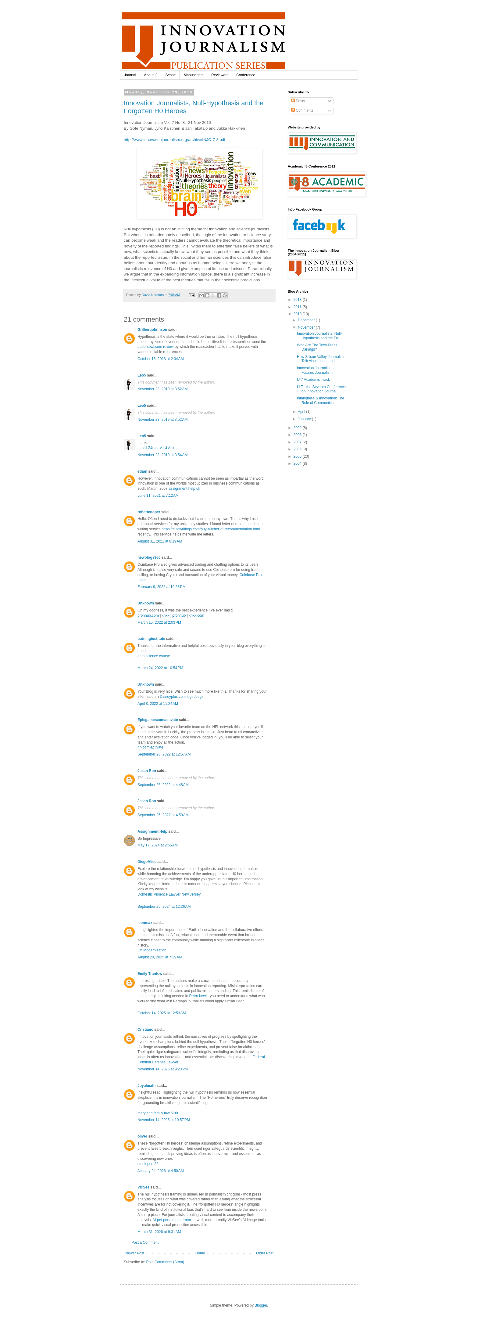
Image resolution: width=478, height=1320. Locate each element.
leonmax (144, 923)
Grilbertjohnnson (152, 329)
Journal (130, 75)
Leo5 (141, 375)
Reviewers (219, 75)
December (307, 320)
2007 (298, 442)
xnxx (165, 615)
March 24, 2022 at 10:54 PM (160, 668)
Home (200, 1253)
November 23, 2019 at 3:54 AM (162, 455)
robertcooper (148, 512)
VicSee (143, 1187)
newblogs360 (148, 557)
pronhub (179, 615)
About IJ (150, 75)
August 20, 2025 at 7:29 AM (159, 957)
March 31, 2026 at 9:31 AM (159, 1232)
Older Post (264, 1253)
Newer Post (134, 1253)
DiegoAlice (146, 862)
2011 (298, 307)
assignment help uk (184, 488)
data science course (153, 656)
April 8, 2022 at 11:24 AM (157, 703)
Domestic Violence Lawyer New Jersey (169, 894)
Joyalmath (146, 1086)
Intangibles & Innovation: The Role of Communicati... (320, 400)
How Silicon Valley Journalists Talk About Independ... (321, 359)
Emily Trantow (149, 974)
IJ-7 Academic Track (313, 379)
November (307, 327)
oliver (142, 1136)
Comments (302, 110)
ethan (142, 471)
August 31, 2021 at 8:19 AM (159, 541)
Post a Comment (145, 1242)
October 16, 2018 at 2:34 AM (160, 359)
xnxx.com (196, 615)
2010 (298, 314)
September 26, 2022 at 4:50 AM (163, 815)
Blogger (261, 1305)
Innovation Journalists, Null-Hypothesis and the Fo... (319, 335)
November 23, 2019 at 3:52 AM (162, 389)
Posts (298, 101)
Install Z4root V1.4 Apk (155, 448)
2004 (298, 463)
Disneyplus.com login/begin (182, 696)
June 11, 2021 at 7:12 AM (158, 495)
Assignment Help (152, 831)
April (302, 411)
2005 (298, 456)
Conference (245, 75)
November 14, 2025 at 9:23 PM (162, 1069)
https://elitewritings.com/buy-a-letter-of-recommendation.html (211, 529)
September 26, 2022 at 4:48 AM (163, 785)
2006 (298, 449)
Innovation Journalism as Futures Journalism (317, 370)
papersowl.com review (155, 346)
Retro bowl (197, 996)
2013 (298, 300)
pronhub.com (148, 615)
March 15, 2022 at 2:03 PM (159, 622)
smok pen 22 (148, 1164)
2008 (298, 435)
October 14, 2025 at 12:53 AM (161, 1013)
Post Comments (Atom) (165, 1262)
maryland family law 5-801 (158, 1113)
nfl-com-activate (150, 747)
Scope (170, 75)
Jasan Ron (146, 771)
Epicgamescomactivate (157, 720)
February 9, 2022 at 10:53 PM (161, 587)
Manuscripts (193, 75)
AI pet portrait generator (171, 1220)
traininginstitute (151, 639)
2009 (298, 428)
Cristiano (145, 1029)
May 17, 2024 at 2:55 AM (157, 845)
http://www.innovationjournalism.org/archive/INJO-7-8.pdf (174, 139)
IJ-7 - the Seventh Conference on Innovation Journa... (321, 389)
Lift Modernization (151, 950)
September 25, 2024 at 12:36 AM (164, 906)
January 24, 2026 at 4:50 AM (160, 1171)
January (305, 419)
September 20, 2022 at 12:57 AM (164, 754)
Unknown (145, 603)
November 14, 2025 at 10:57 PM (163, 1120)
